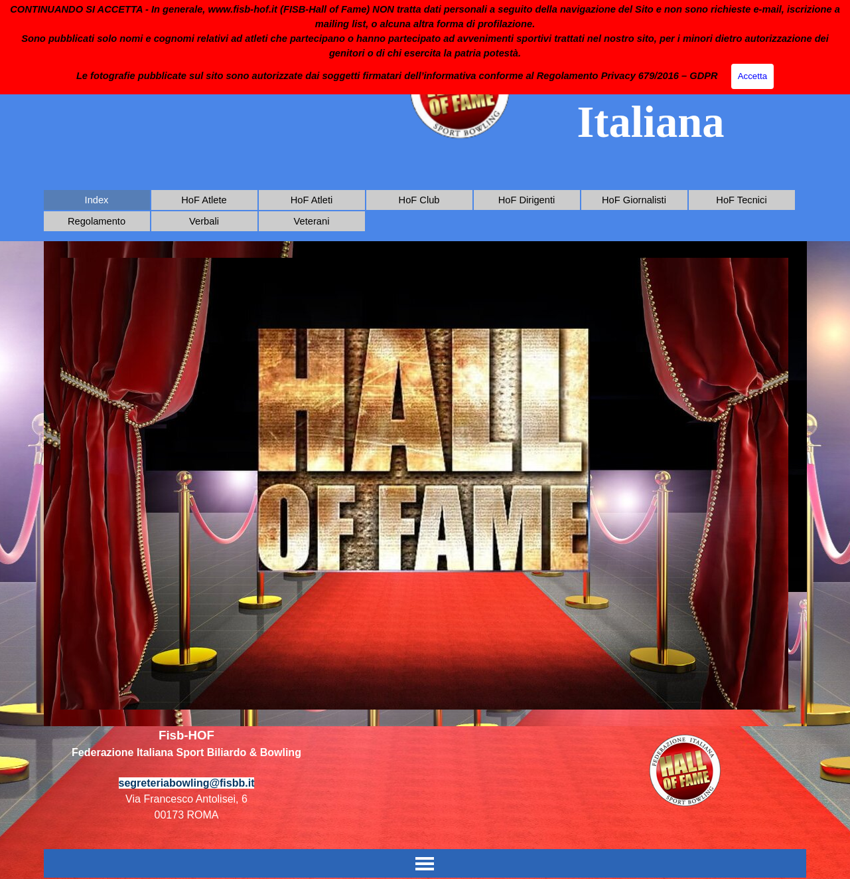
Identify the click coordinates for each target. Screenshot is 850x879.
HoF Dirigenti (526, 200)
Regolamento (96, 221)
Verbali (204, 221)
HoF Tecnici (741, 200)
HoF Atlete (203, 200)
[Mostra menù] (425, 863)
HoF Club (419, 200)
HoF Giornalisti (634, 200)
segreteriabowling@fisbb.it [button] (187, 783)
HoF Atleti (312, 200)
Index (97, 200)
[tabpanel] (187, 782)
